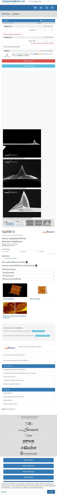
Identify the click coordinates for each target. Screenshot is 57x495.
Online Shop (28, 477)
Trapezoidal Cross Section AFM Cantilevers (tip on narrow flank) (19, 373)
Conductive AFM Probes (10, 258)
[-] (38, 30)
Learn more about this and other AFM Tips (14, 355)
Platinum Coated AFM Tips (10, 404)
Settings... (4, 492)
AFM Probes (6, 14)
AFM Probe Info (28, 466)
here (8, 487)
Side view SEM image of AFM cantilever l (14, 158)
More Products (28, 472)
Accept (51, 492)
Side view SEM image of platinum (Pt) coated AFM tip (17, 218)
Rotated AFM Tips (7, 393)
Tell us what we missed (38, 331)
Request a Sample (28, 66)
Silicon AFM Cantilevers (9, 376)
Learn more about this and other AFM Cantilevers (15, 360)
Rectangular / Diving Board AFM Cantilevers (14, 369)
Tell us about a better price (42, 335)
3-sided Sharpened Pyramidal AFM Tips (13, 396)
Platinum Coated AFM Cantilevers (12, 384)
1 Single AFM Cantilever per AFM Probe (13, 380)
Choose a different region (39, 1)
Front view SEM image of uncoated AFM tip (14, 188)
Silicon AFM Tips (7, 400)
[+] (52, 30)
